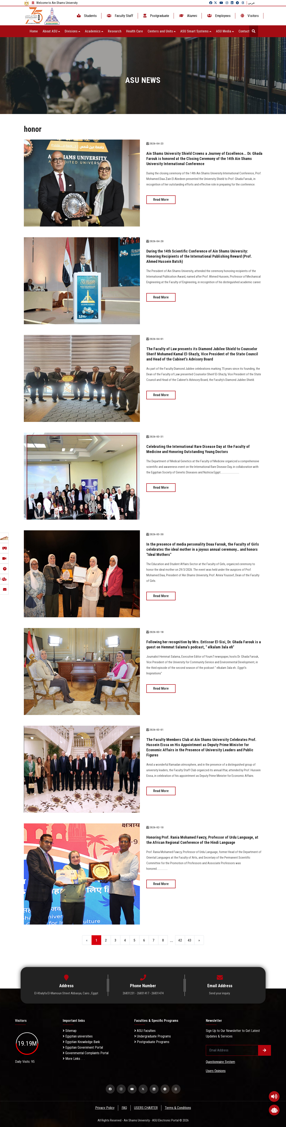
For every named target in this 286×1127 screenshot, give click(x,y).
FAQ (124, 1108)
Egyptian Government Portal (83, 1047)
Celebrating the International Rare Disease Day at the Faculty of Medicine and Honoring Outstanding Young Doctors (203, 449)
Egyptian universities (78, 1036)
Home (34, 31)
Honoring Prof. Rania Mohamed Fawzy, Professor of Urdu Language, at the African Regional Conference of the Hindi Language (198, 842)
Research (114, 31)
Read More (161, 200)
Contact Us (248, 31)
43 (194, 940)
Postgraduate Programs (151, 1042)
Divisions (72, 31)
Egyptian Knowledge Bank (81, 1042)
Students (86, 16)
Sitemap (69, 1031)
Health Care (134, 31)
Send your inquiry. (219, 993)
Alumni (187, 16)
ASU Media (225, 31)
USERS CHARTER (146, 1108)
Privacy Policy (104, 1108)
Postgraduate (155, 16)
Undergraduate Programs (152, 1036)
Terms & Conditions (178, 1108)
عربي (251, 3)
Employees (218, 16)
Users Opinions (216, 1071)
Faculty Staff (119, 16)
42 (184, 940)
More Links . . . (74, 1059)
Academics (94, 31)
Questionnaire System (220, 1062)
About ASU (51, 31)
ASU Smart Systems (195, 31)
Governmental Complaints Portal (86, 1053)
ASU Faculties (145, 1031)
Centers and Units (162, 31)
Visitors (249, 16)
